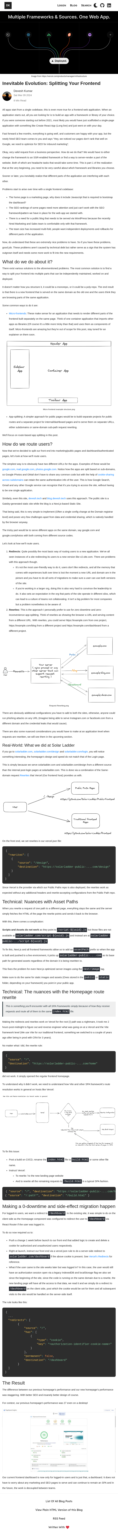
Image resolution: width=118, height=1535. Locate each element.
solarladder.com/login (76, 751)
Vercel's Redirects (99, 1256)
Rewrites (25, 775)
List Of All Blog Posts (59, 1501)
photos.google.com (46, 469)
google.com (8, 469)
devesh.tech (35, 498)
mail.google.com (25, 469)
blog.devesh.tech (56, 498)
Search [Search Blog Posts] (86, 5)
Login (61, 5)
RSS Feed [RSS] (59, 1518)
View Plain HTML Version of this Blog (59, 1510)
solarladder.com (23, 751)
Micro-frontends (17, 313)
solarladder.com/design (46, 751)
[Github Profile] (102, 5)
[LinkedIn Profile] (109, 5)
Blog (73, 5)
